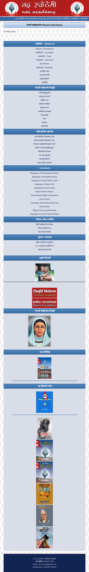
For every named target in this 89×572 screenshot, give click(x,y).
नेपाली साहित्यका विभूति (45, 87)
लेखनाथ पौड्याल (44, 104)
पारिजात (44, 123)
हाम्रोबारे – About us (44, 44)
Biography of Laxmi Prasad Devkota (44, 214)
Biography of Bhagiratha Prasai (44, 177)
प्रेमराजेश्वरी (44, 115)
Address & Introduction (44, 49)
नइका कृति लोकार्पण (44, 250)
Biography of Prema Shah (44, 188)
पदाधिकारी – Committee (44, 53)
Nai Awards (44, 64)
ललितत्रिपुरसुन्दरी (44, 93)
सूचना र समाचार (45, 237)
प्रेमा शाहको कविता (44, 232)
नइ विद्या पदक (44, 71)
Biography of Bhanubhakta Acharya (44, 173)
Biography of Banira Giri (44, 184)
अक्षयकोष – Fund (44, 56)
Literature (45, 168)
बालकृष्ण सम (44, 108)
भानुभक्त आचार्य (44, 96)
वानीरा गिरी (44, 126)
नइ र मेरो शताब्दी (44, 155)
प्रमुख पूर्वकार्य (44, 79)
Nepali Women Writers (45, 192)
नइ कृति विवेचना (44, 159)
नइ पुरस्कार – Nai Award (44, 60)
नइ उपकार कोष (44, 75)
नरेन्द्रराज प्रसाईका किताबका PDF (44, 144)
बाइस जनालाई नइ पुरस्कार (44, 242)
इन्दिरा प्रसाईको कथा (44, 228)
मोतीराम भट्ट (45, 100)
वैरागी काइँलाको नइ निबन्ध (44, 224)
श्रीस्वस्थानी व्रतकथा (44, 151)
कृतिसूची (44, 82)
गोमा (44, 119)
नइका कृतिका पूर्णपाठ (44, 163)
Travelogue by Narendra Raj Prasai (44, 203)
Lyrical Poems (44, 199)
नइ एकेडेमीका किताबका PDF (45, 137)
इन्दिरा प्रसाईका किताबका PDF (44, 140)
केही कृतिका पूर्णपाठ (44, 131)
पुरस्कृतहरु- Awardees (44, 68)
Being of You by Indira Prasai (44, 210)
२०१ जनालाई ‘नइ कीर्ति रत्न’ (44, 246)
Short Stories (44, 207)
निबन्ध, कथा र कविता (45, 219)
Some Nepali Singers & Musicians (44, 195)
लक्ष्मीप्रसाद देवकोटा (44, 111)
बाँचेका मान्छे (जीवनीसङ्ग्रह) (44, 148)
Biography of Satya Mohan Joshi (44, 181)
